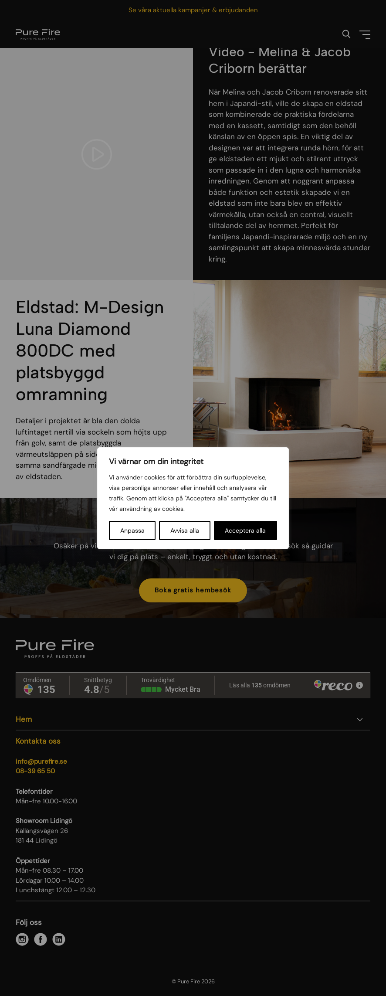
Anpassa (132, 530)
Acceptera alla (245, 530)
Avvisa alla (184, 530)
